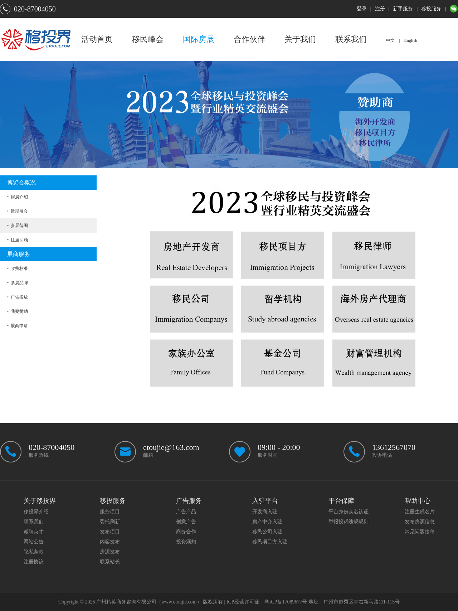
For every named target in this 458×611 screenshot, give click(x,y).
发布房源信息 (420, 521)
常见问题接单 (420, 531)
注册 (380, 8)
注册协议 (34, 561)
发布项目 (110, 531)
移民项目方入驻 (269, 541)
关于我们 (300, 39)
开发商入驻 (264, 511)
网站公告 (34, 541)
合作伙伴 (249, 39)
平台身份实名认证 (348, 511)
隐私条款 (34, 551)
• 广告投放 (17, 297)
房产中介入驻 (267, 521)
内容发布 (110, 541)
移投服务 (431, 8)
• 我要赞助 (17, 311)
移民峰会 (148, 39)
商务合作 (186, 531)
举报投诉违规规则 (348, 521)
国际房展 (198, 39)
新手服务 (403, 8)
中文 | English (401, 40)
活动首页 (97, 39)
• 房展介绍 (17, 196)
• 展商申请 (17, 325)
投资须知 (186, 541)
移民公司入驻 (267, 531)
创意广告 (186, 521)
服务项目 (110, 511)
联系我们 (351, 39)
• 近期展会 (17, 211)
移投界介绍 (36, 511)
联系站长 (110, 561)
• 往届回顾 (17, 239)
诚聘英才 (34, 531)
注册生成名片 (420, 511)
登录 (362, 8)
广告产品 (186, 511)
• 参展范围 (17, 225)
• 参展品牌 (17, 282)
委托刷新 (110, 521)
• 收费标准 (17, 268)
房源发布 (110, 551)
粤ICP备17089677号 (285, 602)
